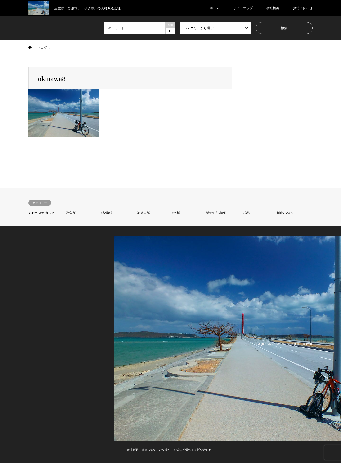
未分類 (246, 212)
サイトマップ (243, 8)
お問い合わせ (303, 8)
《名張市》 (106, 212)
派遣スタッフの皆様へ (156, 449)
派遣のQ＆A (284, 212)
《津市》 (176, 212)
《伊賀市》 (71, 212)
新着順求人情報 (216, 212)
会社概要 (272, 8)
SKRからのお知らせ (41, 212)
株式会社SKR (277, 344)
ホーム (215, 8)
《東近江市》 (143, 212)
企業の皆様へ (182, 449)
